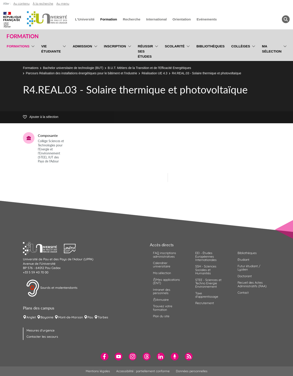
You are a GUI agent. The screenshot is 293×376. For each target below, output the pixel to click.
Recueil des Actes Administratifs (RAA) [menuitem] (252, 284)
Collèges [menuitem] (240, 46)
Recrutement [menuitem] (204, 303)
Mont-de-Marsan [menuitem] (70, 317)
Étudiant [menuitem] (243, 260)
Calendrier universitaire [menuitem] (161, 264)
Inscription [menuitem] (115, 46)
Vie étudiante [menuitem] (51, 48)
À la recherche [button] (43, 4)
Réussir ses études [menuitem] (145, 51)
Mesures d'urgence (40, 330)
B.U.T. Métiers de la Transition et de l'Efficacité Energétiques (149, 68)
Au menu (62, 4)
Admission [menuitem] (82, 46)
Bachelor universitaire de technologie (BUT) (73, 68)
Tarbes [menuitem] (103, 317)
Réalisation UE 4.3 (154, 73)
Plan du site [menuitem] (161, 316)
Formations (31, 68)
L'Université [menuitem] (84, 19)
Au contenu (21, 4)
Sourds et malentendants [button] (51, 288)
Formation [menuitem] (108, 19)
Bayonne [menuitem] (47, 317)
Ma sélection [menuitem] (271, 48)
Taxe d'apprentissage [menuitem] (206, 295)
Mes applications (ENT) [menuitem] (166, 281)
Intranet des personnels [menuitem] (161, 291)
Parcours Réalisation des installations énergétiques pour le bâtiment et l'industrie (81, 73)
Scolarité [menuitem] (175, 46)
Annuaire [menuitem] (161, 300)
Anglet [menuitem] (31, 317)
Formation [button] (22, 36)
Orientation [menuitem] (182, 19)
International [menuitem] (156, 19)
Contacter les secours (42, 337)
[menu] (32, 50)
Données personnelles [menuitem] (192, 371)
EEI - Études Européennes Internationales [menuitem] (206, 256)
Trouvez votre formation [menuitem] (162, 307)
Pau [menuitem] (90, 317)
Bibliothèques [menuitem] (210, 46)
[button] (43, 248)
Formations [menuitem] (18, 46)
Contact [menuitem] (243, 293)
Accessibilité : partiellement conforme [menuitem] (143, 371)
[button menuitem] (286, 19)
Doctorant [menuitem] (245, 276)
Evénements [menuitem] (207, 19)
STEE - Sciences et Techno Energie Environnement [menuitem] (208, 283)
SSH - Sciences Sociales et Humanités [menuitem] (205, 269)
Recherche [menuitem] (131, 19)
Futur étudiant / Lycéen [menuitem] (249, 267)
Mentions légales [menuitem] (98, 371)
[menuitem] (105, 356)
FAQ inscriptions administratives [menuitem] (164, 254)
